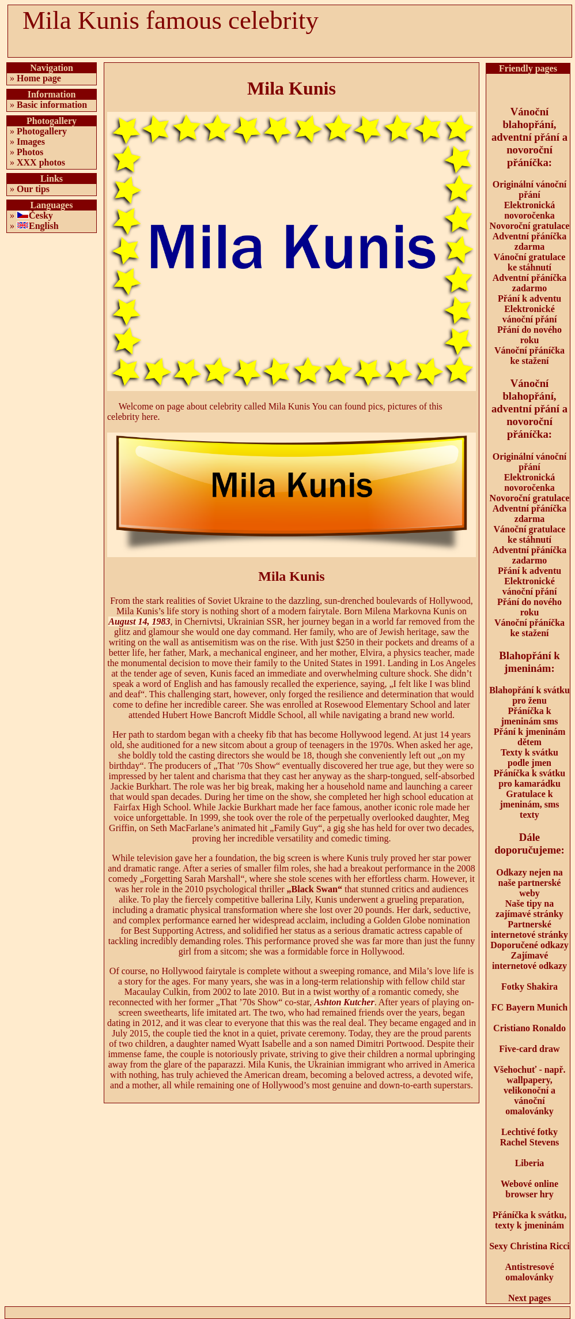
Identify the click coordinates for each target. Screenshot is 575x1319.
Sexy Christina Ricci (529, 1246)
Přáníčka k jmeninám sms (529, 716)
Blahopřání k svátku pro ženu (529, 695)
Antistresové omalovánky (529, 1272)
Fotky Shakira (529, 986)
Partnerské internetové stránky (529, 929)
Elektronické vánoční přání (529, 314)
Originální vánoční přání (529, 189)
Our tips (33, 189)
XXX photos (41, 162)
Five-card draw (529, 1049)
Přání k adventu (529, 298)
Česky (41, 215)
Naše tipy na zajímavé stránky (529, 909)
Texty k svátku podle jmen (529, 757)
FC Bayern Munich (529, 1007)
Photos (30, 152)
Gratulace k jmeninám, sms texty (529, 804)
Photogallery (42, 131)
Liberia (529, 1163)
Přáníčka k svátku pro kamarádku (529, 778)
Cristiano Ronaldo (529, 1028)
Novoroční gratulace (530, 226)
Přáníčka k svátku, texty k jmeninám (529, 1220)
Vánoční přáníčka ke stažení (529, 355)
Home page (39, 78)
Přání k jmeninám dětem (529, 737)
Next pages (529, 1298)
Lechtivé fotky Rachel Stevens (529, 1137)
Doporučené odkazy (529, 945)
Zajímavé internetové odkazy (529, 960)
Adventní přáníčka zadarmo (529, 283)
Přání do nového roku (529, 335)
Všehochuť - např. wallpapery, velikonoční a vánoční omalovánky (529, 1090)
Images (31, 141)
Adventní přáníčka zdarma (529, 241)
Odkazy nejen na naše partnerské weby (529, 882)
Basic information (52, 105)
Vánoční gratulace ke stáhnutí (530, 262)
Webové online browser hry (529, 1189)
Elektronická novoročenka (529, 210)
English (44, 226)
